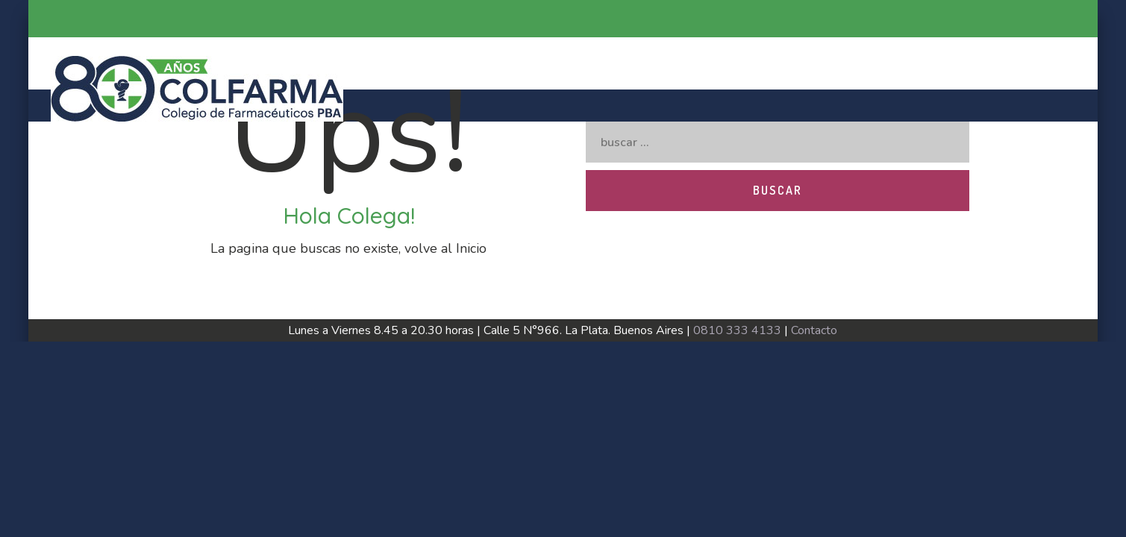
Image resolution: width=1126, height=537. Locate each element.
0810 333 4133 (737, 330)
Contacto (814, 330)
